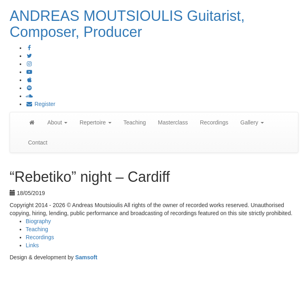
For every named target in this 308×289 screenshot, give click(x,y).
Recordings (214, 122)
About (57, 122)
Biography (38, 221)
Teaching (135, 122)
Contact (37, 142)
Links (32, 245)
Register (40, 104)
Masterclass (173, 122)
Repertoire (95, 122)
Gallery (251, 122)
